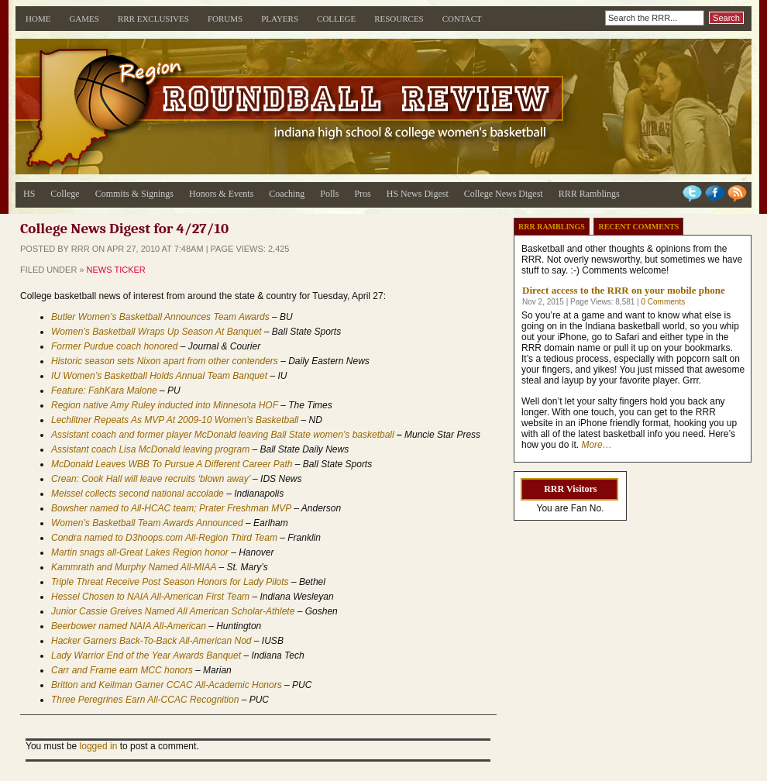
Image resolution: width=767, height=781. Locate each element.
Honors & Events (221, 193)
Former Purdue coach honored (114, 346)
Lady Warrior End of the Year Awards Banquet (146, 655)
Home (38, 18)
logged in (99, 746)
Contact (462, 18)
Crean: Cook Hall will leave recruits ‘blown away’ (150, 478)
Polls (329, 193)
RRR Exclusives (153, 18)
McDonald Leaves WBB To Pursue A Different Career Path (171, 464)
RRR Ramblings (589, 193)
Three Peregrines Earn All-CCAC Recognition (146, 699)
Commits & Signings (134, 193)
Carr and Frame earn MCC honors (122, 670)
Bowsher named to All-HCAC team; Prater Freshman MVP (171, 508)
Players (279, 18)
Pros (362, 193)
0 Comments (663, 302)
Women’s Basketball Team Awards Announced (147, 523)
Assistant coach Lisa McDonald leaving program (150, 449)
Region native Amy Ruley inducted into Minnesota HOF (164, 405)
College (336, 18)
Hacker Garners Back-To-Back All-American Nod (151, 640)
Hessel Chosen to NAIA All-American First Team (150, 596)
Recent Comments (638, 226)
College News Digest (503, 193)
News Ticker (116, 269)
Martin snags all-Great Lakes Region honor (140, 552)
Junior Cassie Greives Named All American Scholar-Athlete (172, 611)
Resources (399, 18)
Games (84, 18)
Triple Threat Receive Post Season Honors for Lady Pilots (170, 581)
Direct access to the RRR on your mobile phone (623, 290)
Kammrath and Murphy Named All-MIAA (133, 567)
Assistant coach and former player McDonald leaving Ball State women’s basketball (222, 434)
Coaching (286, 193)
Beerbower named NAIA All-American (128, 626)
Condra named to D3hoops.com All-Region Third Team (164, 537)
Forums (225, 18)
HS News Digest (418, 193)
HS (29, 193)
